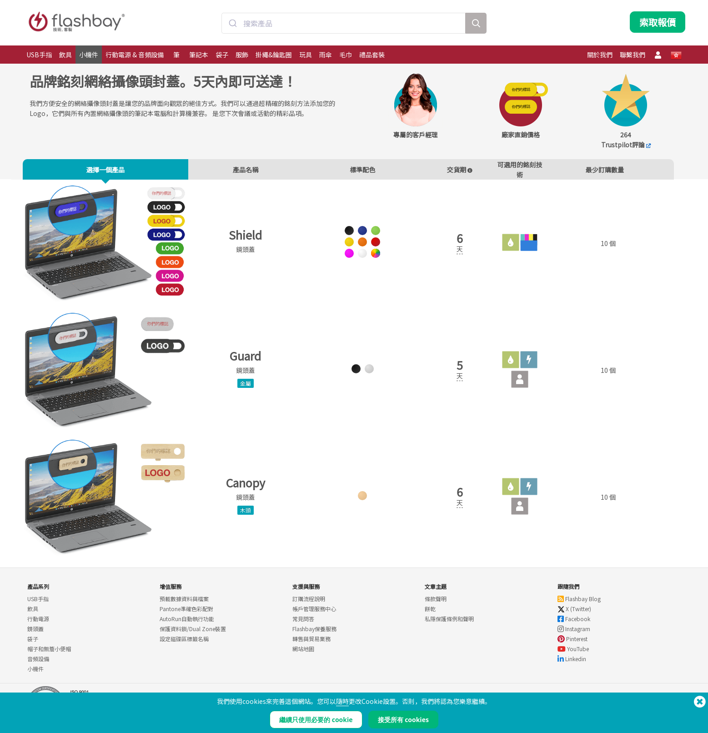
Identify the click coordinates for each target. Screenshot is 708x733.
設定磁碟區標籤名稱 (184, 643)
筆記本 (198, 54)
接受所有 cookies (403, 719)
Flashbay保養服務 (314, 633)
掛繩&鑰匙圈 (274, 54)
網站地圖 (303, 653)
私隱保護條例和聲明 (449, 623)
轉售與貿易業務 (311, 643)
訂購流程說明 (308, 603)
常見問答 (303, 623)
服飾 (242, 54)
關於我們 (600, 54)
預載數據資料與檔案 (184, 603)
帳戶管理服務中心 (314, 613)
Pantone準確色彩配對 (186, 613)
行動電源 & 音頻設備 (134, 54)
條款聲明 (436, 603)
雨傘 (325, 54)
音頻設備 (38, 663)
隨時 (342, 701)
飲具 (65, 54)
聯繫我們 (632, 54)
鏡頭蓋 (35, 633)
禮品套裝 (372, 54)
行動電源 (38, 623)
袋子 (222, 54)
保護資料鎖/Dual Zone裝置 (193, 633)
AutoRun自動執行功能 (187, 623)
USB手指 (39, 54)
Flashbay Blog (579, 603)
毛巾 (345, 54)
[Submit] (232, 24)
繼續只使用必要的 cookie (315, 719)
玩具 (305, 54)
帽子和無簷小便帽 (49, 653)
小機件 (88, 54)
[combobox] (343, 24)
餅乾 (430, 613)
